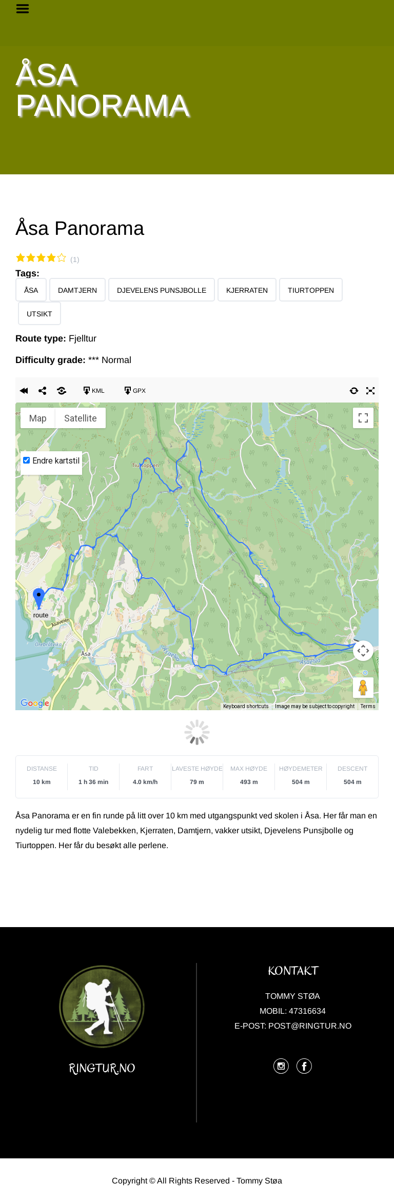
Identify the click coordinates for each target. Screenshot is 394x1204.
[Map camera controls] (363, 650)
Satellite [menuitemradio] (80, 418)
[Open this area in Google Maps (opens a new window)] (35, 703)
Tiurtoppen (311, 290)
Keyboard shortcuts (246, 706)
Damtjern (77, 290)
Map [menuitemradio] (38, 418)
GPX (134, 391)
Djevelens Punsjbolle (161, 290)
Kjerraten (247, 290)
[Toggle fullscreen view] (363, 418)
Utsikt (39, 314)
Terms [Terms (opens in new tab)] (368, 706)
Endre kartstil (56, 461)
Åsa (31, 290)
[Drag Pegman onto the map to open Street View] (363, 687)
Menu (26, 9)
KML (93, 391)
